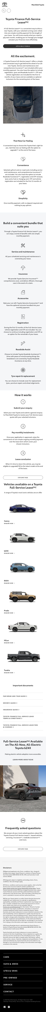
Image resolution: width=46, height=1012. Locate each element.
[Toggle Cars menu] (39, 956)
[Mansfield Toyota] (4, 4)
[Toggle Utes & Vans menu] (39, 970)
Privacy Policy (12, 1001)
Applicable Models (23, 46)
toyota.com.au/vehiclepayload (11, 907)
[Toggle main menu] (42, 11)
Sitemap (5, 1001)
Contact (8, 991)
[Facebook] (4, 1007)
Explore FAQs (23, 477)
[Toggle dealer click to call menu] (4, 11)
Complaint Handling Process (32, 1001)
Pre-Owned (10, 977)
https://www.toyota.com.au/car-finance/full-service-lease (19, 888)
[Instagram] (9, 1007)
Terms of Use (20, 1001)
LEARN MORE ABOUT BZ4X (23, 760)
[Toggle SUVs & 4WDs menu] (39, 963)
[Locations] (9, 11)
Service (8, 984)
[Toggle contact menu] (39, 977)
